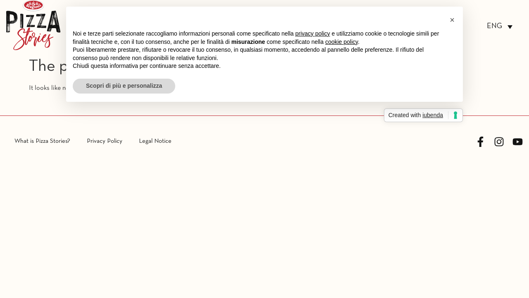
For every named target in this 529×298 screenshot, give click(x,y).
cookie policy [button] (341, 41)
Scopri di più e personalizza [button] (124, 85)
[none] (500, 27)
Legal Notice (155, 141)
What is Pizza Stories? (42, 141)
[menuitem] (500, 27)
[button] (452, 19)
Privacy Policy (104, 141)
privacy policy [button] (312, 33)
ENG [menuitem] (494, 26)
